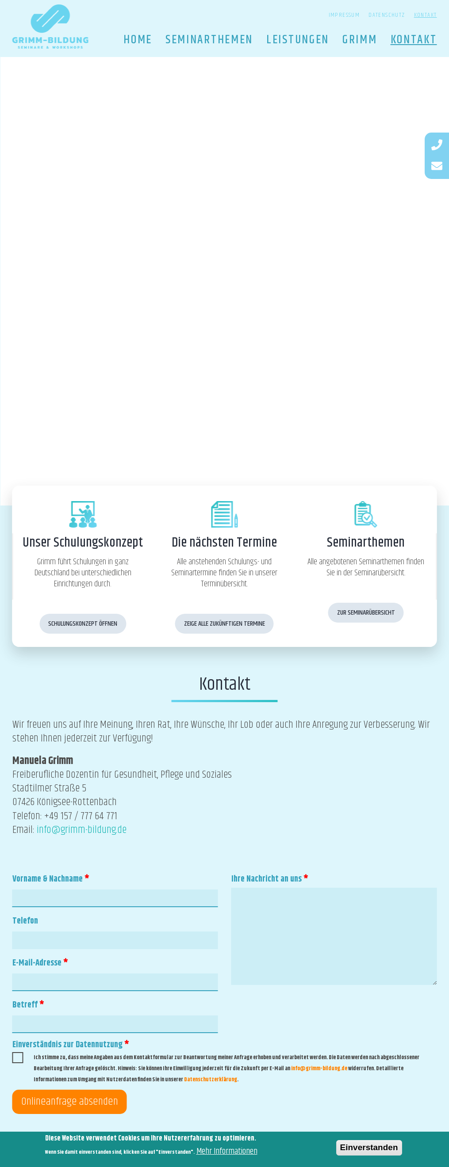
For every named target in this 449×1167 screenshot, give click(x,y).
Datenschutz (386, 15)
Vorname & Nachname (50, 879)
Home (137, 40)
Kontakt (425, 15)
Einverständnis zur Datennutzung (70, 1045)
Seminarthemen (209, 40)
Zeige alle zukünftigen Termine (224, 623)
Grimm (359, 40)
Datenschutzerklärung (210, 1079)
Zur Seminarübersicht (366, 612)
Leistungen (297, 40)
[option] (224, 281)
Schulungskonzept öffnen (82, 623)
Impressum (344, 15)
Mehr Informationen (226, 1153)
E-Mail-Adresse (40, 963)
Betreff (28, 1005)
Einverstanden (369, 1149)
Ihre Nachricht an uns (269, 879)
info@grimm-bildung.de (82, 830)
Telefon (25, 921)
